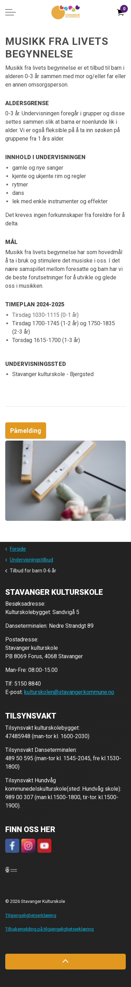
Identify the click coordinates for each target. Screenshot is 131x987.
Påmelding (25, 430)
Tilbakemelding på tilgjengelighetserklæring (49, 929)
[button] (11, 869)
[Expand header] (10, 12)
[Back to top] (65, 961)
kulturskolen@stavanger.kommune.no (69, 692)
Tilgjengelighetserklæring (30, 915)
